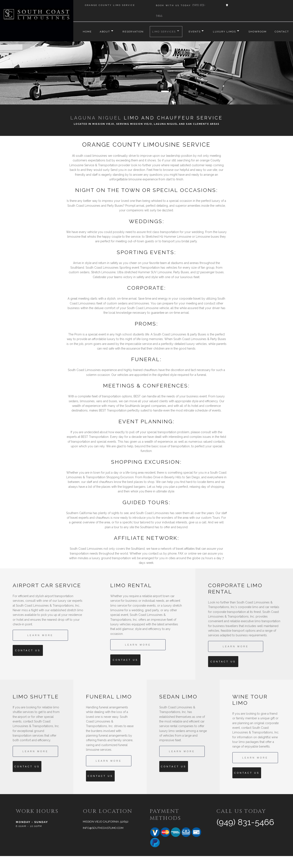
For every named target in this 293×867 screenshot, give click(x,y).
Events (194, 31)
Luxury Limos (226, 31)
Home (82, 31)
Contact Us (28, 661)
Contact (85, 42)
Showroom (261, 31)
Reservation (131, 31)
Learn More (40, 646)
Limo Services (162, 31)
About (101, 31)
